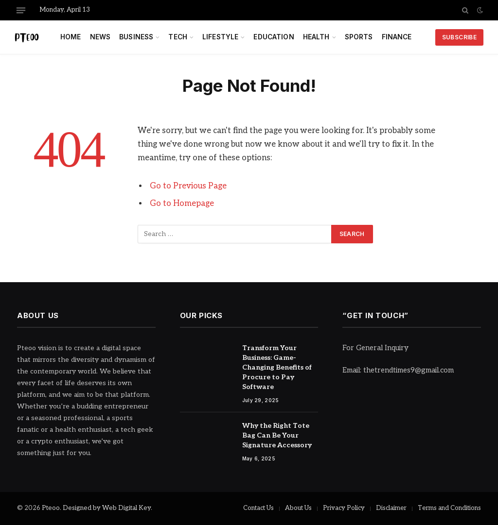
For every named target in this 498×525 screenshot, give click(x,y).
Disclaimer (391, 508)
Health (316, 37)
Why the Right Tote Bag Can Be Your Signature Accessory (277, 435)
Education (273, 37)
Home (70, 37)
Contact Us (258, 508)
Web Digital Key (126, 508)
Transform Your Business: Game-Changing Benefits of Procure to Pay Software (277, 367)
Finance (397, 37)
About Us (298, 508)
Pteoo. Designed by (72, 508)
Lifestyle (220, 37)
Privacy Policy (344, 508)
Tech (177, 37)
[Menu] (21, 10)
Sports (359, 37)
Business (136, 37)
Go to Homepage (182, 203)
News (100, 37)
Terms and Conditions (449, 508)
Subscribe (459, 37)
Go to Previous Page (188, 186)
